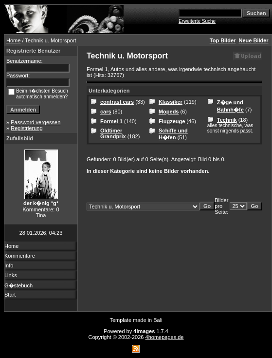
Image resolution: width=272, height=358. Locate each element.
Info (8, 265)
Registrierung (26, 128)
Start (10, 295)
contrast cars (117, 102)
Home (13, 40)
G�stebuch (18, 285)
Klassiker (170, 102)
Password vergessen (35, 122)
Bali (157, 320)
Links (10, 275)
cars (105, 111)
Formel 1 (111, 121)
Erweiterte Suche (197, 21)
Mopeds (169, 111)
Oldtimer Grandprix (113, 133)
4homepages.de (164, 337)
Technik (227, 120)
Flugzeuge (172, 121)
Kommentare (19, 256)
